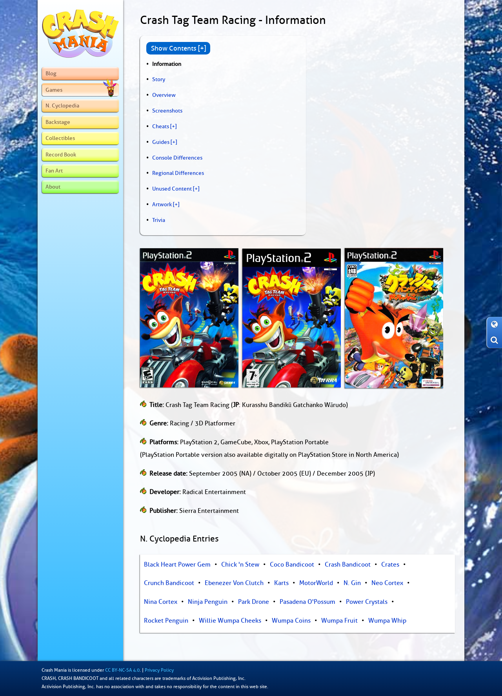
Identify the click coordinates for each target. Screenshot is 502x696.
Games (80, 90)
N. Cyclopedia (62, 105)
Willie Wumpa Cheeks (230, 621)
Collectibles (60, 138)
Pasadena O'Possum (307, 602)
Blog (50, 73)
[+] (173, 126)
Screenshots (167, 110)
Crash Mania (54, 670)
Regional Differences (178, 172)
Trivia (158, 220)
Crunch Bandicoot (169, 583)
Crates (390, 565)
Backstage (57, 121)
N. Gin (352, 583)
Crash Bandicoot (348, 565)
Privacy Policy (159, 670)
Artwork (162, 204)
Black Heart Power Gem (177, 565)
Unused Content (172, 188)
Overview (164, 94)
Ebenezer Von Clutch (234, 583)
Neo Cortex (387, 583)
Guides (160, 141)
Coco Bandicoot (292, 565)
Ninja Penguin (207, 602)
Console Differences (177, 157)
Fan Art (54, 170)
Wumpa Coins (291, 621)
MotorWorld (316, 583)
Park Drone (253, 602)
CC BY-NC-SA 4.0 (122, 670)
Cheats (160, 126)
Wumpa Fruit (339, 621)
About (52, 186)
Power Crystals (366, 602)
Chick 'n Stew (240, 565)
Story (158, 79)
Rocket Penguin (166, 621)
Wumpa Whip (387, 621)
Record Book (60, 154)
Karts (281, 583)
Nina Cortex (160, 602)
